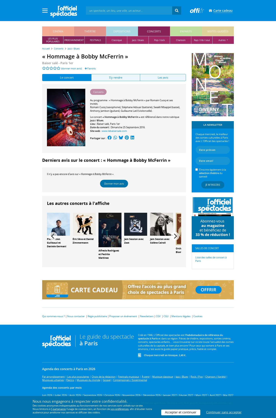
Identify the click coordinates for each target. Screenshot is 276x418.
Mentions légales (181, 316)
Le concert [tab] (67, 77)
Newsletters (147, 316)
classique (117, 40)
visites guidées (217, 31)
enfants (186, 31)
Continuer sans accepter (224, 412)
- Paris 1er (57, 63)
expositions (122, 31)
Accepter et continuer (180, 412)
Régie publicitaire (97, 316)
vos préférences (120, 409)
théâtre (90, 31)
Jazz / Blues (96, 120)
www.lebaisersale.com (114, 131)
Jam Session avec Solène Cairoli (159, 240)
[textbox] (129, 10)
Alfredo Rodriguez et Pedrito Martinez (109, 254)
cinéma (58, 31)
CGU (165, 316)
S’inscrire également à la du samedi (212, 173)
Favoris (90, 68)
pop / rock (159, 40)
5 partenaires (58, 409)
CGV (158, 316)
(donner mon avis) (71, 68)
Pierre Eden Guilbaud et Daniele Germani (56, 242)
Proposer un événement (123, 316)
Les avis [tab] (163, 77)
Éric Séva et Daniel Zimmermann (83, 240)
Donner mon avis (114, 183)
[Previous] (53, 236)
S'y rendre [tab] (115, 77)
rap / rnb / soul (202, 40)
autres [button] (222, 40)
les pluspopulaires (53, 40)
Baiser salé (103, 124)
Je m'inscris (212, 184)
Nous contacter (76, 316)
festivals (95, 40)
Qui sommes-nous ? (53, 316)
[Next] (175, 236)
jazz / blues (138, 40)
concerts (154, 31)
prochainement (74, 40)
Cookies (197, 316)
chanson (180, 40)
